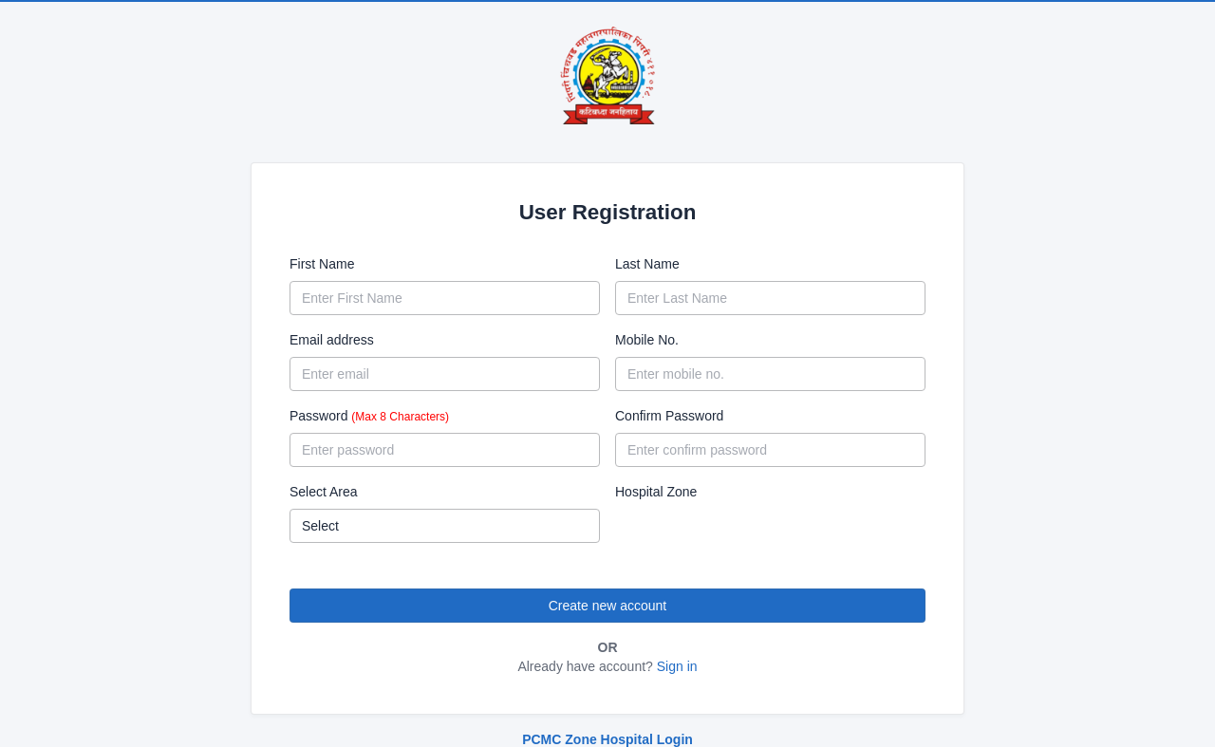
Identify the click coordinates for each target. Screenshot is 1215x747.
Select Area (324, 491)
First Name (322, 263)
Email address (332, 339)
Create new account (608, 605)
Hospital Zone (656, 491)
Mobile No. (647, 339)
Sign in (677, 666)
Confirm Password (669, 415)
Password (369, 415)
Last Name (647, 263)
